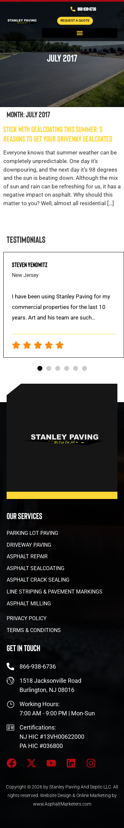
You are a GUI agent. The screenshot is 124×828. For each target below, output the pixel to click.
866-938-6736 (86, 8)
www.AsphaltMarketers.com (62, 804)
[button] (80, 32)
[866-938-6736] (72, 7)
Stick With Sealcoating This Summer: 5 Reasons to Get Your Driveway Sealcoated (57, 133)
